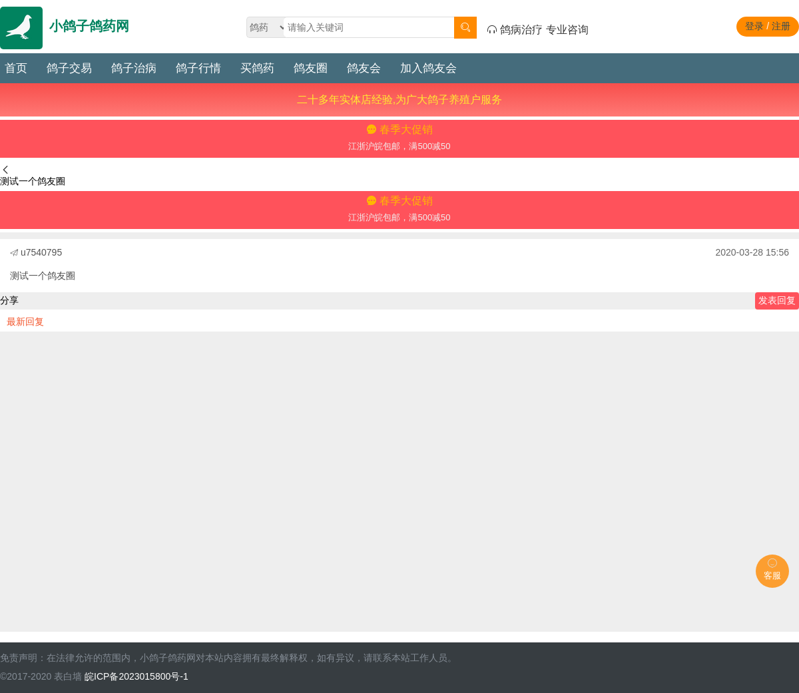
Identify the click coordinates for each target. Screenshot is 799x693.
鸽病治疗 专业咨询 (538, 29)
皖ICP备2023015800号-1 (136, 676)
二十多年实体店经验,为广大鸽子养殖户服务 (399, 99)
